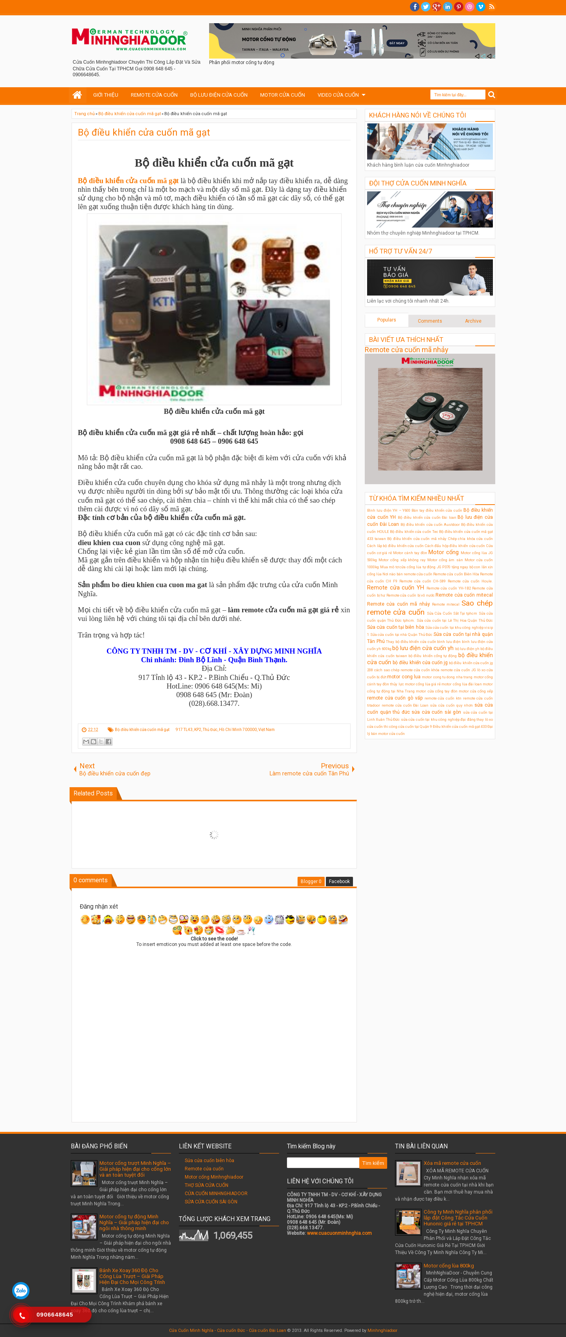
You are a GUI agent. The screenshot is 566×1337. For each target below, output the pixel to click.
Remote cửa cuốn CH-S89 (422, 581)
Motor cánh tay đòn (410, 553)
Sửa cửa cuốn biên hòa (209, 1160)
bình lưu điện (449, 641)
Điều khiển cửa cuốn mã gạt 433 (460, 726)
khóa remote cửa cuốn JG (453, 670)
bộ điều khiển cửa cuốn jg (420, 662)
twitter (425, 6)
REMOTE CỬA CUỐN (154, 95)
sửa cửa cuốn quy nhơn (451, 705)
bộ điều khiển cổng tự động (432, 656)
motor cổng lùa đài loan (461, 684)
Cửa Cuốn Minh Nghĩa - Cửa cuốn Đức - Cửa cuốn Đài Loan (227, 1330)
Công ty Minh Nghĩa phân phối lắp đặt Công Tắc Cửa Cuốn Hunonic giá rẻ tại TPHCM (458, 1218)
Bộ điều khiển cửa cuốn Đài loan (427, 517)
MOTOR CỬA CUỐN (282, 95)
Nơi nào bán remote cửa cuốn (407, 574)
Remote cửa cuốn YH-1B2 (448, 588)
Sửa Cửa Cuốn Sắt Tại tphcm (452, 613)
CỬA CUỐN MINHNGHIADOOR (216, 1193)
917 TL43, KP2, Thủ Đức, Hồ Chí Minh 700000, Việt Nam (225, 729)
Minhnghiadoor (382, 1330)
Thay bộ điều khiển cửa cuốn (411, 641)
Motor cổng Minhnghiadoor (214, 1177)
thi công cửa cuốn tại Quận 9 (408, 726)
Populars (386, 320)
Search (492, 95)
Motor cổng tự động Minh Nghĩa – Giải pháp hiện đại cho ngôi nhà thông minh (134, 1222)
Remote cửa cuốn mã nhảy (406, 349)
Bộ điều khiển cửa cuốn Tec (414, 531)
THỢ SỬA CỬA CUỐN (206, 1185)
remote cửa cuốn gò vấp (395, 698)
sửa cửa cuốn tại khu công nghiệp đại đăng (438, 719)
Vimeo (480, 6)
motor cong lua (404, 677)
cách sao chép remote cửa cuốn (402, 670)
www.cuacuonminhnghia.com (339, 1233)
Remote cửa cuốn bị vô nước (410, 595)
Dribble (469, 6)
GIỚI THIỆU (105, 95)
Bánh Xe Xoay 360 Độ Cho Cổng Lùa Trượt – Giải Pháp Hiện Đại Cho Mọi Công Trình (132, 1276)
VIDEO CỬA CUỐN (338, 95)
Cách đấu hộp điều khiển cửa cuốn (455, 546)
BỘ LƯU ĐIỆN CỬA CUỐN (219, 95)
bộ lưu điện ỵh (467, 648)
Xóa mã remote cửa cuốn (452, 1163)
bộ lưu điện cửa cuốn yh (423, 648)
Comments (430, 321)
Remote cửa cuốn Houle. (470, 581)
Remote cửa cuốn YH (395, 587)
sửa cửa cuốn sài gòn (436, 712)
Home (77, 95)
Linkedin (447, 6)
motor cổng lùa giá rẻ (423, 684)
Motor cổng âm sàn (445, 560)
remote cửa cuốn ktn (442, 698)
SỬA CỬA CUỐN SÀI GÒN (211, 1202)
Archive (473, 321)
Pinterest (458, 6)
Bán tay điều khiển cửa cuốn (437, 510)
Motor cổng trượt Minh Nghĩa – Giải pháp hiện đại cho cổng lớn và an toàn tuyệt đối (135, 1169)
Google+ (436, 6)
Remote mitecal (445, 604)
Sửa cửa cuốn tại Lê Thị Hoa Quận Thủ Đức (455, 620)
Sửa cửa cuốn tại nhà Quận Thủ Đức (401, 634)
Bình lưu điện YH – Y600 (388, 510)
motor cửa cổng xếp (476, 691)
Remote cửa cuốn (204, 1169)
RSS (491, 6)
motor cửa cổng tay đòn (436, 691)
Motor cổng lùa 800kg (449, 1266)
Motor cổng (443, 552)
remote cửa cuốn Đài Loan (405, 705)
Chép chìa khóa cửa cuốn (470, 538)
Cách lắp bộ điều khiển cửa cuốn (395, 546)
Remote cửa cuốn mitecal (464, 595)
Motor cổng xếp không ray (402, 560)
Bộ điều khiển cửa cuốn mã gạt (144, 132)
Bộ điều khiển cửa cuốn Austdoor (430, 524)
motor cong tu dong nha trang (447, 677)
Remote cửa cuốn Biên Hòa (456, 574)
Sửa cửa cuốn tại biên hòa (395, 627)
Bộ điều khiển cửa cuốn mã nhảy (417, 538)
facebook (414, 6)
